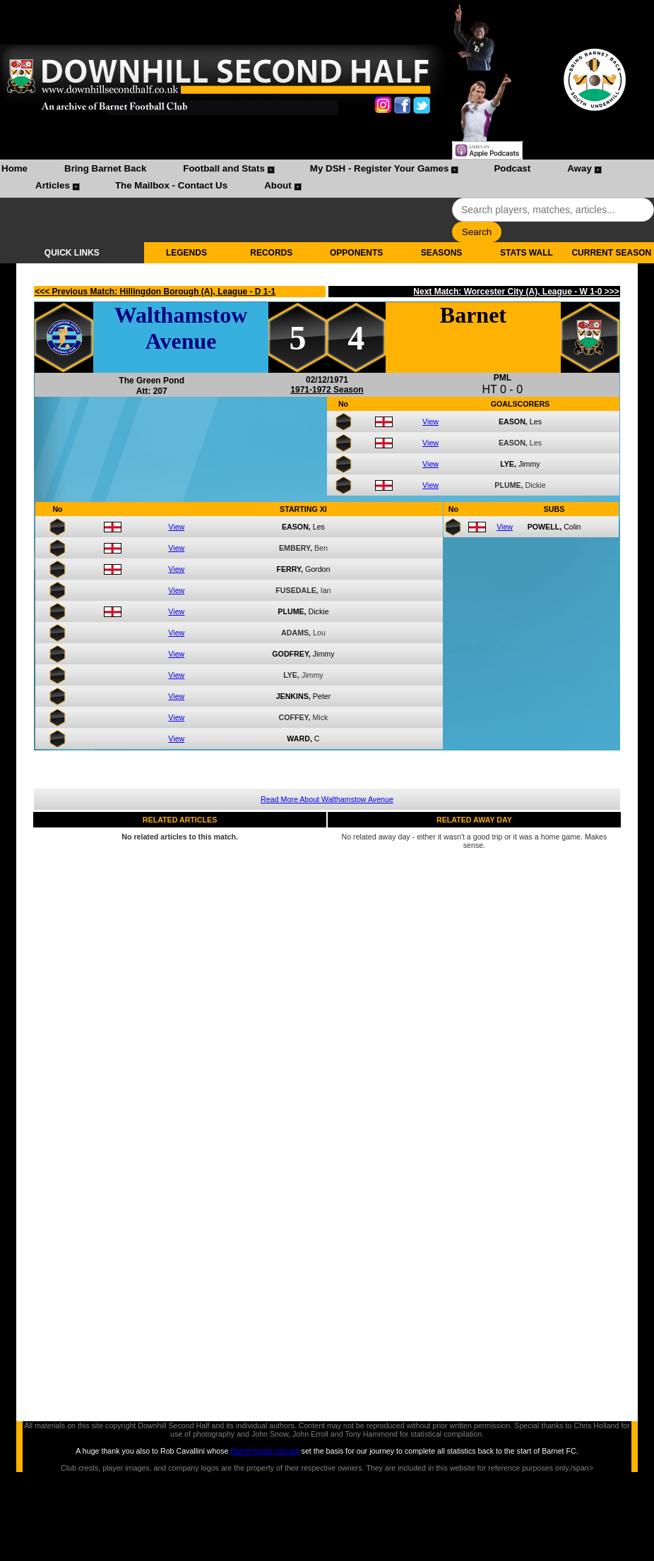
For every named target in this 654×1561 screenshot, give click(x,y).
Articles (52, 185)
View (430, 421)
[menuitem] (14, 170)
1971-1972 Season (326, 390)
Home (14, 168)
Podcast (512, 168)
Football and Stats (224, 168)
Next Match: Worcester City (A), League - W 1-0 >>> (516, 292)
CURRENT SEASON (611, 253)
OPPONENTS (356, 253)
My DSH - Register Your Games (379, 168)
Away (579, 168)
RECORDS (271, 253)
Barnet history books (264, 1451)
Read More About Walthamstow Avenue (327, 799)
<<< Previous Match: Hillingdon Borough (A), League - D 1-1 (155, 292)
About (278, 185)
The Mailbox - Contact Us (171, 185)
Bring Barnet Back (105, 168)
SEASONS (442, 253)
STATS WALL (526, 253)
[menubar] (327, 179)
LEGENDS (186, 253)
